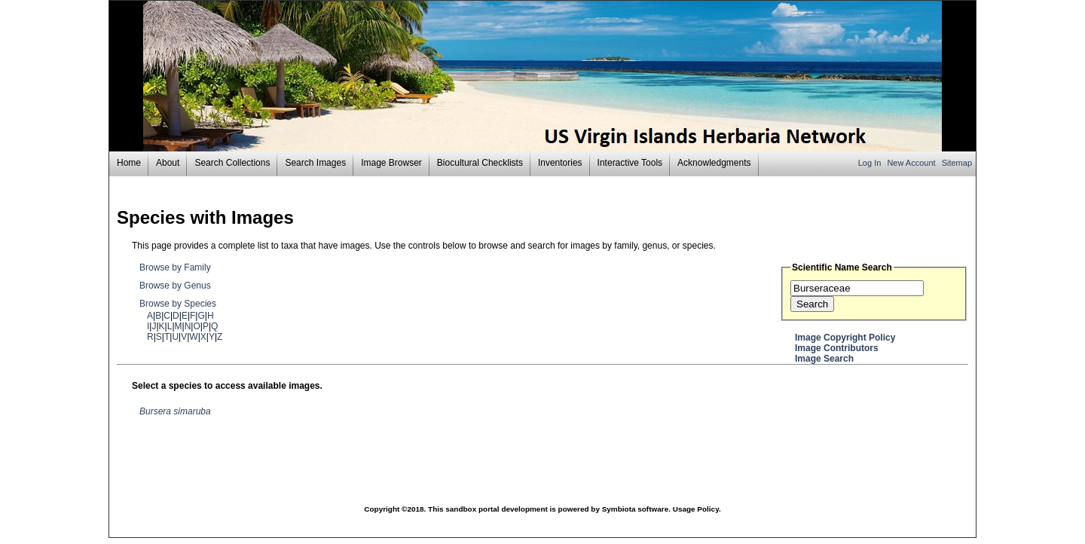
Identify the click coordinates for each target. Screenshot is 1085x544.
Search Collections (232, 162)
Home (129, 162)
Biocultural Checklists (480, 162)
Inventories (560, 162)
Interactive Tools (630, 162)
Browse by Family (175, 267)
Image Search (824, 358)
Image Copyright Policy (845, 337)
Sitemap (957, 162)
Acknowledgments (713, 162)
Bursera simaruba (175, 411)
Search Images (315, 162)
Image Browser (391, 162)
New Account (912, 162)
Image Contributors (837, 348)
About (167, 162)
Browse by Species (177, 303)
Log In (871, 162)
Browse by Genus (175, 285)
